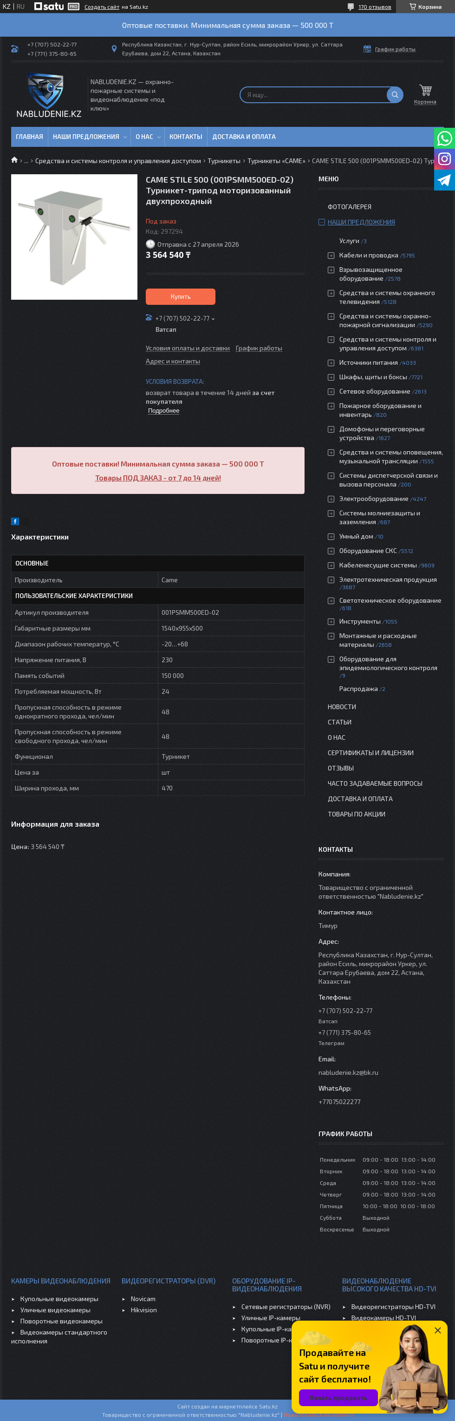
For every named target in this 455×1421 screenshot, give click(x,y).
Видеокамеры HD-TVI (383, 1318)
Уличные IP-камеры (270, 1318)
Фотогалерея (349, 207)
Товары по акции (356, 814)
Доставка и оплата (244, 136)
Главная (29, 136)
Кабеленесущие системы (378, 565)
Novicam (143, 1299)
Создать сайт (101, 6)
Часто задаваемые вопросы (375, 783)
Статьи (339, 722)
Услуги (349, 240)
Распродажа (358, 688)
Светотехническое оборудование (390, 600)
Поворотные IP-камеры (276, 1340)
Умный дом (356, 536)
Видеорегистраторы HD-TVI (393, 1306)
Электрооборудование (374, 498)
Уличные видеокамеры (55, 1310)
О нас (144, 136)
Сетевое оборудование (374, 391)
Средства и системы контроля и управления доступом (118, 160)
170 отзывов (374, 6)
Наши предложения (86, 136)
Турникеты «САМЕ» (276, 160)
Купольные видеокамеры (59, 1299)
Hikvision (144, 1310)
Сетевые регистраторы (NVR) (286, 1306)
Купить (181, 296)
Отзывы (341, 768)
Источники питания (368, 362)
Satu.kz (268, 1406)
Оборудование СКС (368, 550)
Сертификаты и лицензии (371, 753)
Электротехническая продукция (388, 579)
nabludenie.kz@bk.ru (348, 1072)
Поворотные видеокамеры (61, 1321)
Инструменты (360, 621)
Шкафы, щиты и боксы (373, 377)
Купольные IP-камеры (274, 1329)
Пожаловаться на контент (318, 1414)
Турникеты (224, 160)
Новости (342, 706)
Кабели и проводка (368, 255)
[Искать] (395, 94)
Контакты (185, 136)
